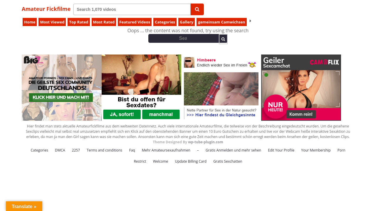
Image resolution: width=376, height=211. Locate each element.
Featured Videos (134, 22)
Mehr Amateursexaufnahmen (166, 150)
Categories (165, 22)
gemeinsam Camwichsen (221, 22)
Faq (132, 150)
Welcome (160, 161)
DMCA (60, 150)
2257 (76, 150)
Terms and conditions (104, 150)
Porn (341, 150)
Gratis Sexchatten (227, 161)
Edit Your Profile (281, 150)
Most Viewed (52, 22)
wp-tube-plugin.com (205, 141)
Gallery (186, 22)
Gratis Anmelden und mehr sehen (233, 150)
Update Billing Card (191, 161)
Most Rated (104, 22)
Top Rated (78, 22)
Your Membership (315, 150)
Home (29, 22)
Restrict (140, 161)
